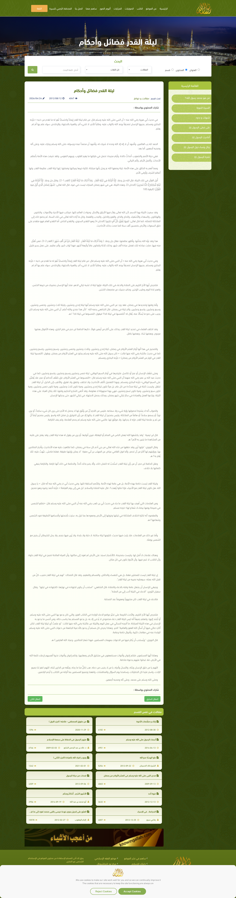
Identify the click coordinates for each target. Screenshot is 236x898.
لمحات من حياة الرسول (77, 775)
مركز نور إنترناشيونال (106, 863)
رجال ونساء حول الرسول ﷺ (197, 146)
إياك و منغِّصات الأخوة (147, 721)
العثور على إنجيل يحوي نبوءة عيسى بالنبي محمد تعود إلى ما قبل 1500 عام (54, 811)
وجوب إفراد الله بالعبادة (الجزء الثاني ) (71, 757)
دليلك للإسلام (139, 863)
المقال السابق (152, 699)
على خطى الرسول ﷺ (199, 127)
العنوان (194, 70)
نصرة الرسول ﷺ (202, 156)
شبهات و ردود (203, 117)
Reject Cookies (103, 891)
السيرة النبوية (203, 107)
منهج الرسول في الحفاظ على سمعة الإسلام (68, 739)
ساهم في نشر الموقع (135, 858)
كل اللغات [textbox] (115, 69)
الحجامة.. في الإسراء (148, 811)
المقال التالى (35, 699)
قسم (169, 70)
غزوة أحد (153, 793)
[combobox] (139, 69)
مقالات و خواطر (141, 98)
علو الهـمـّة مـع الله (149, 757)
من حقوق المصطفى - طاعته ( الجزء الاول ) (69, 721)
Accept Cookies (132, 891)
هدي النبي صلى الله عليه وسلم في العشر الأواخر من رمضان (131, 775)
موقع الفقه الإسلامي (105, 858)
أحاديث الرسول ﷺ (201, 137)
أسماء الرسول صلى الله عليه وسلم (142, 739)
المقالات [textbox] (144, 69)
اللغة (39, 8)
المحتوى (181, 70)
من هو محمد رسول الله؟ (197, 97)
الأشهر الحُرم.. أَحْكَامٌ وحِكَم (76, 793)
